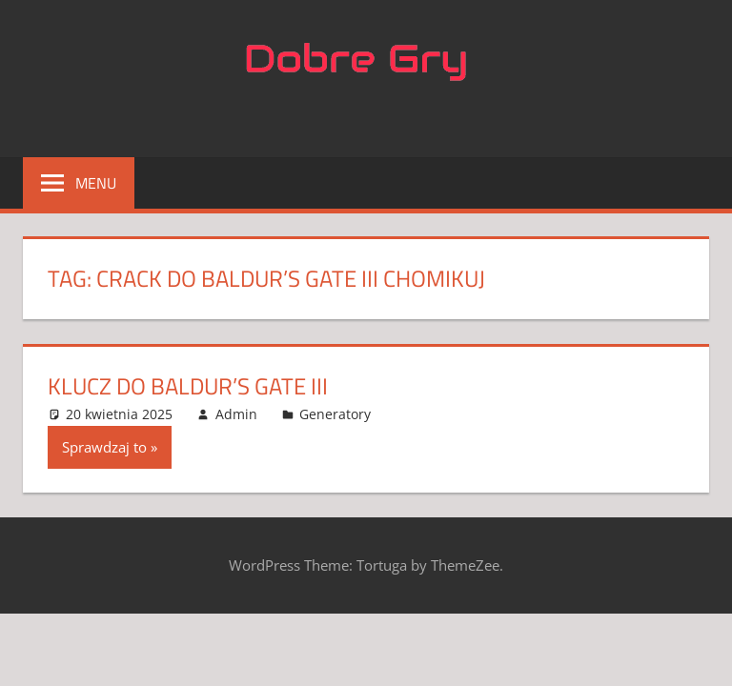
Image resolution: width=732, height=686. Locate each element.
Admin (236, 414)
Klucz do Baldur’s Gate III (188, 386)
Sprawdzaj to (104, 446)
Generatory (335, 414)
